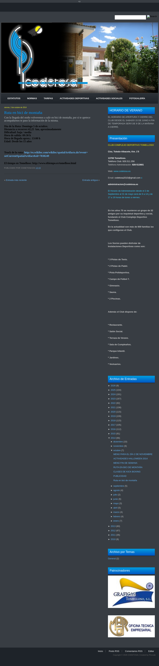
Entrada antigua (90, 180)
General (112, 558)
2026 (113, 385)
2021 (113, 407)
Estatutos (14, 98)
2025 (113, 390)
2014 (113, 438)
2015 (113, 433)
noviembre (118, 446)
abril (115, 507)
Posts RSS (114, 651)
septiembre (118, 486)
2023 (113, 398)
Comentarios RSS (133, 651)
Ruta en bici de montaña (23, 112)
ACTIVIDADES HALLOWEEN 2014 (130, 458)
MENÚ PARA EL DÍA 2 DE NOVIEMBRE (132, 454)
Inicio (100, 651)
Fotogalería (137, 98)
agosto (116, 490)
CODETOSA (133, 655)
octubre (117, 450)
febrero (116, 516)
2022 (113, 403)
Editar (151, 651)
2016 (113, 429)
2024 (113, 394)
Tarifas (48, 98)
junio (115, 499)
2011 (113, 535)
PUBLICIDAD (119, 476)
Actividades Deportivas (74, 98)
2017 (113, 425)
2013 (113, 526)
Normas (32, 98)
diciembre (118, 441)
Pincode (152, 655)
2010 (113, 539)
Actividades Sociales (109, 98)
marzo (116, 512)
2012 (113, 530)
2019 (113, 416)
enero (116, 521)
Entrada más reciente (16, 180)
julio (115, 494)
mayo (116, 503)
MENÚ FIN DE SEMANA (125, 463)
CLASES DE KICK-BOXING (126, 471)
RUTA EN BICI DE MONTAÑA (127, 467)
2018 (113, 420)
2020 (113, 412)
